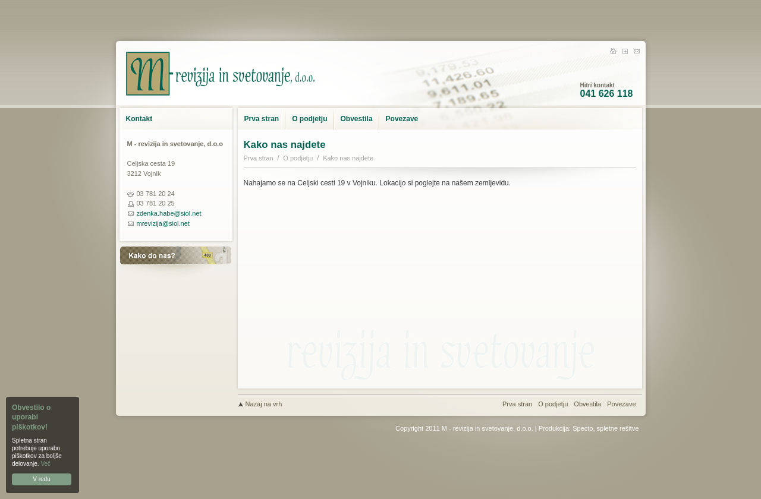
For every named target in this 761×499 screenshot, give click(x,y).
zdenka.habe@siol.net (169, 213)
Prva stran (261, 119)
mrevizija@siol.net (163, 223)
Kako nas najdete (348, 158)
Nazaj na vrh (264, 404)
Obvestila (357, 119)
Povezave (402, 119)
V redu (41, 479)
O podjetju (309, 119)
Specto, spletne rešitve (606, 428)
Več (45, 463)
